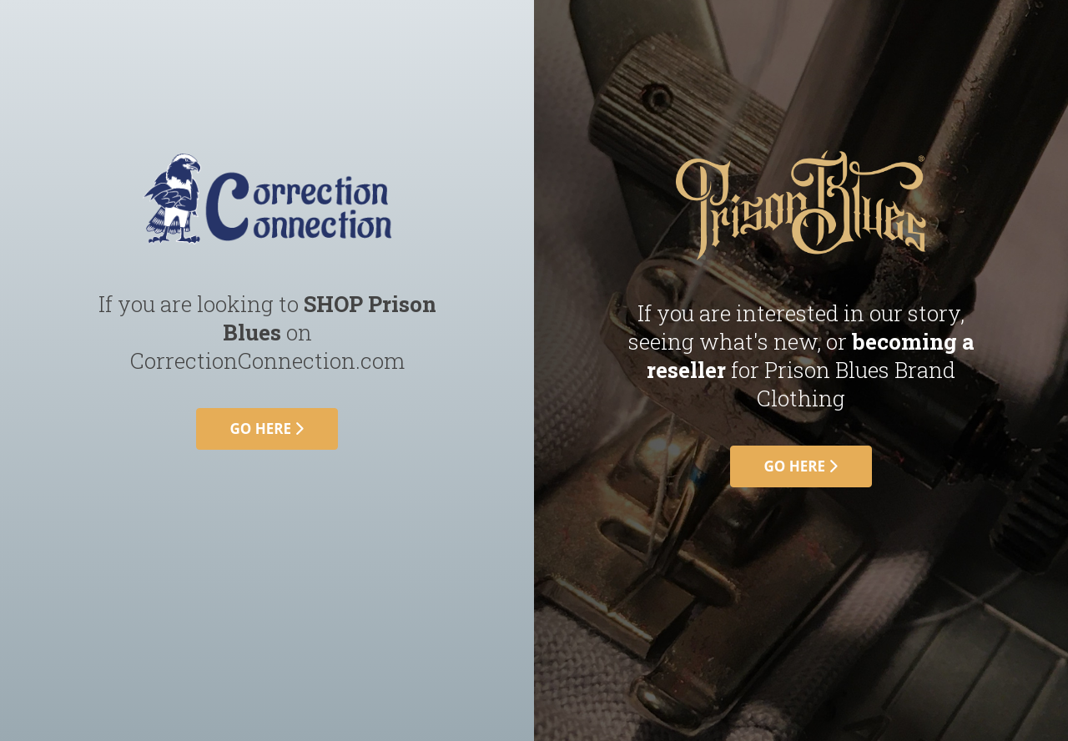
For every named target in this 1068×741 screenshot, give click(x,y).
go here (267, 428)
